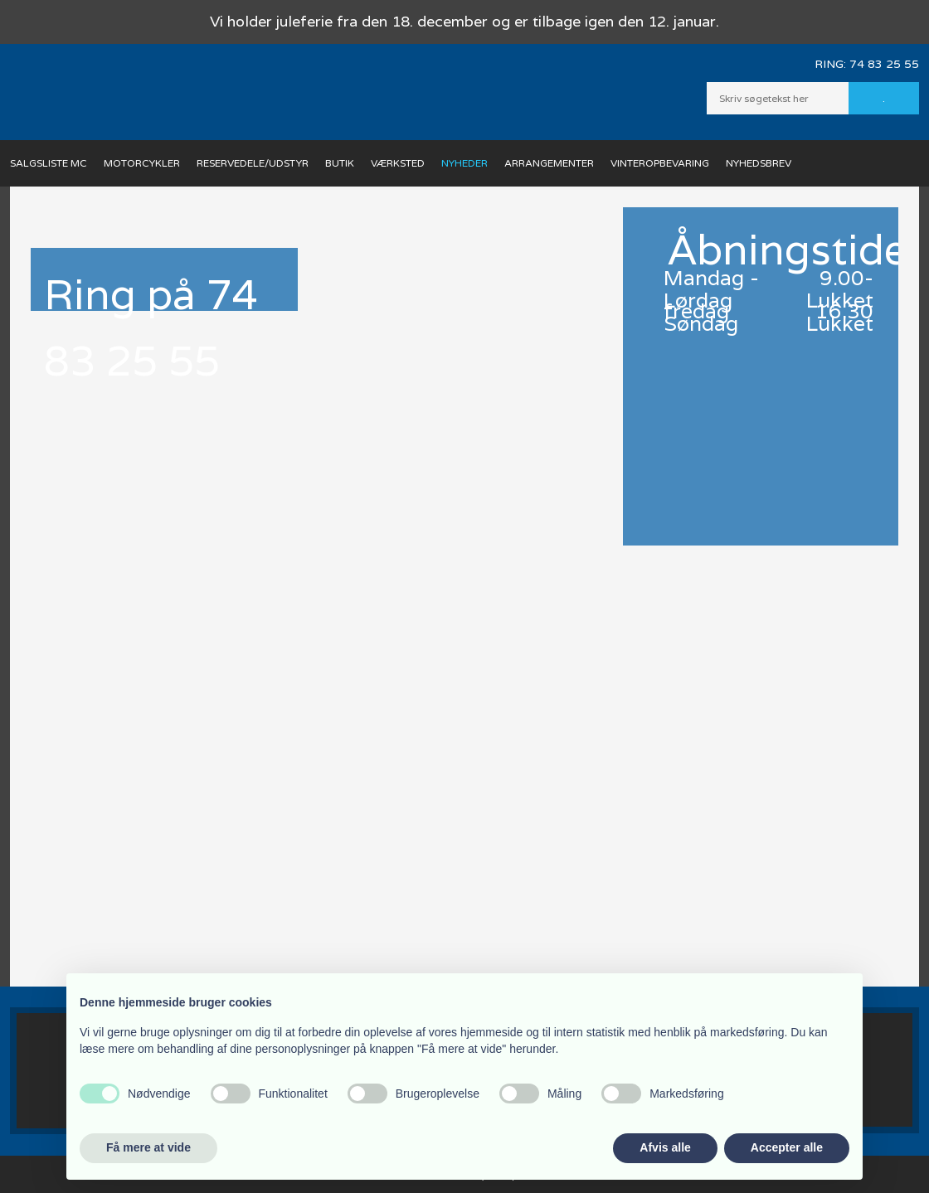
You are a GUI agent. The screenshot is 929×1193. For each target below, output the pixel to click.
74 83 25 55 (884, 64)
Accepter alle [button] (787, 1147)
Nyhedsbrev (758, 163)
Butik (339, 163)
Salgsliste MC (48, 163)
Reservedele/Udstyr (253, 163)
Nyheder (464, 163)
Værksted (398, 163)
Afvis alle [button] (665, 1147)
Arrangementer (549, 163)
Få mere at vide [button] (148, 1147)
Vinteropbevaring (659, 163)
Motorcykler (142, 163)
